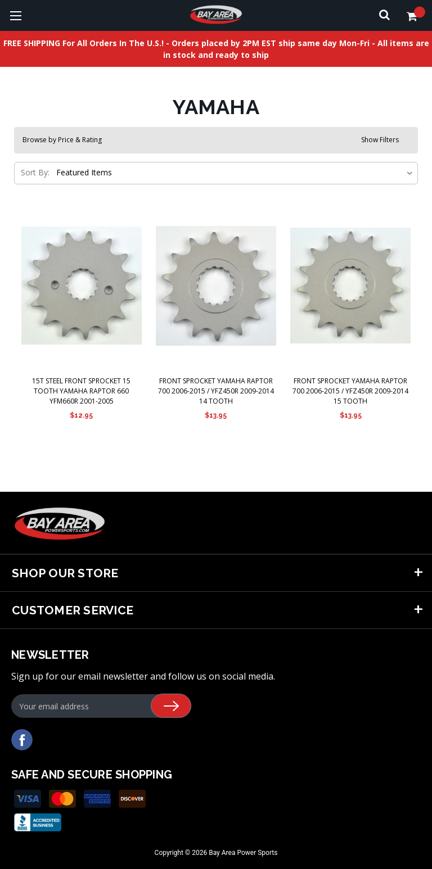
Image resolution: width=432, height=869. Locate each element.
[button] (216, 140)
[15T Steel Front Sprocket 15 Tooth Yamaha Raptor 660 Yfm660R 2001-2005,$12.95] (81, 286)
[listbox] (233, 172)
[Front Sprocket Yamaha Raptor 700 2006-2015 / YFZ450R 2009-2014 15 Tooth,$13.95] (350, 286)
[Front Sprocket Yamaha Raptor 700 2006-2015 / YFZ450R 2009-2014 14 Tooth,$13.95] (216, 286)
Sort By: (35, 172)
